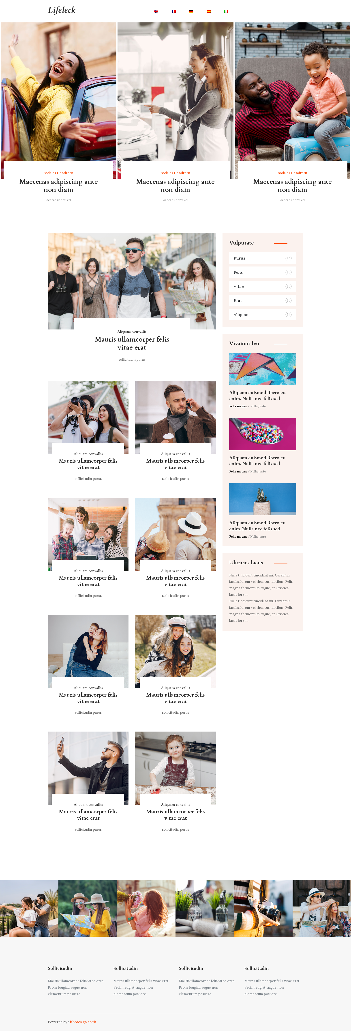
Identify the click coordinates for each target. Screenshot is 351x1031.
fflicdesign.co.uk (83, 1022)
